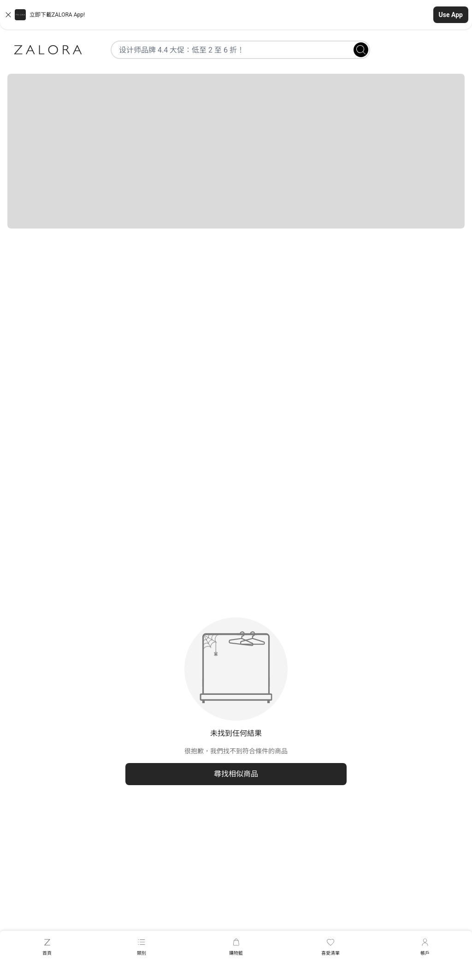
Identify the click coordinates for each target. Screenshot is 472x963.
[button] (236, 14)
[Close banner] (8, 14)
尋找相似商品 (236, 773)
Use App (451, 14)
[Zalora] (47, 49)
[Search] (361, 49)
